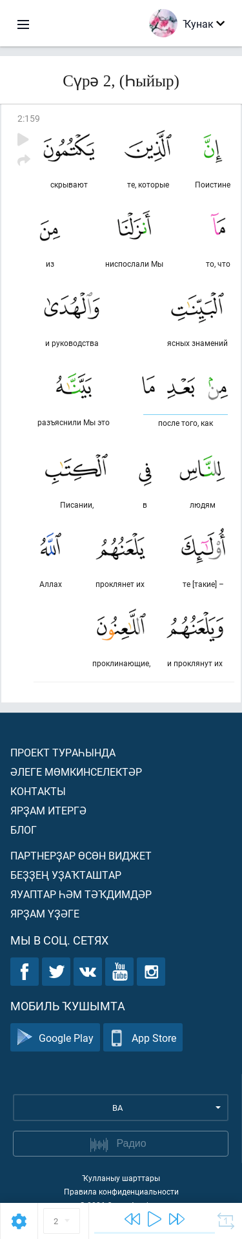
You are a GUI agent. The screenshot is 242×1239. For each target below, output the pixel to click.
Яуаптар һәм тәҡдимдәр (81, 894)
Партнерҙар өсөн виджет (81, 855)
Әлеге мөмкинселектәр (76, 771)
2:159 (28, 118)
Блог (23, 829)
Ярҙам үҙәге (44, 913)
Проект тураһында (63, 752)
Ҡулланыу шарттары (121, 1178)
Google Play (55, 1038)
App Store (143, 1038)
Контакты (38, 791)
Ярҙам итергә (48, 810)
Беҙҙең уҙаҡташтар (65, 874)
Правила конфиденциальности (121, 1191)
